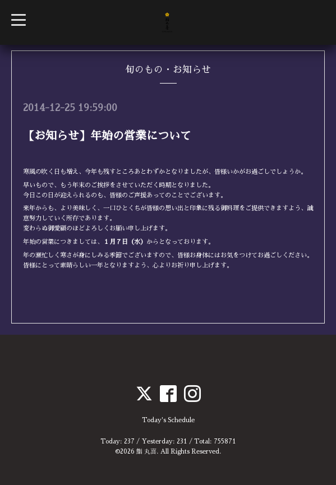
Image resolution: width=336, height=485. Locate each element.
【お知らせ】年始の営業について (107, 135)
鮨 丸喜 (146, 452)
